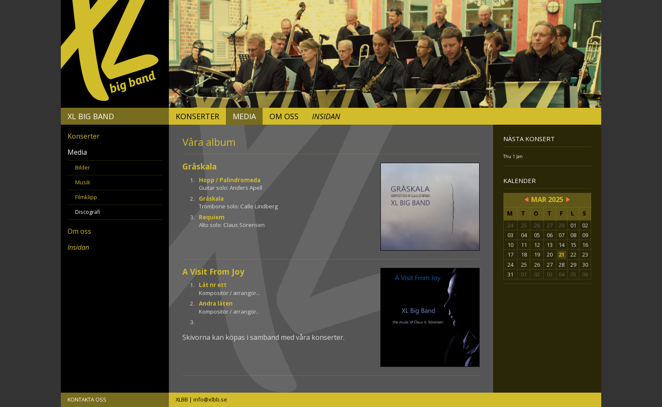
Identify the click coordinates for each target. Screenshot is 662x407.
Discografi (87, 212)
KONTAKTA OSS (87, 399)
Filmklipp (86, 197)
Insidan (326, 116)
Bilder (82, 167)
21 (561, 254)
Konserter (197, 116)
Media (244, 116)
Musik (82, 182)
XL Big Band (91, 116)
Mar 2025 (547, 199)
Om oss (283, 116)
